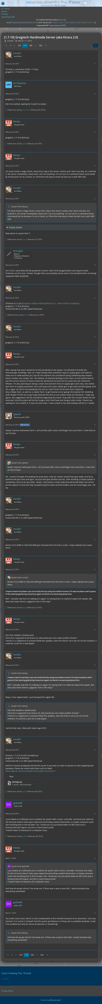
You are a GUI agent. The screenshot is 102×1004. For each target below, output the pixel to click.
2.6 (28, 22)
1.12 (93, 22)
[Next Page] (45, 45)
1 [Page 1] (10, 45)
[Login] (92, 3)
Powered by (51, 1000)
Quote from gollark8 (20, 866)
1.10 (82, 22)
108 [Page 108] (25, 45)
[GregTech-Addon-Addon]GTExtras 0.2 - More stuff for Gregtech (50, 303)
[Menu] (98, 3)
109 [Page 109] (30, 45)
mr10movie (26, 110)
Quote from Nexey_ (19, 206)
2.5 (24, 22)
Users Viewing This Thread (16, 973)
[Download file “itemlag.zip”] (25, 783)
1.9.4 (77, 22)
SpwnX (24, 143)
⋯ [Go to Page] (14, 45)
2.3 (19, 22)
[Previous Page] (6, 45)
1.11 (88, 22)
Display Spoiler (15, 227)
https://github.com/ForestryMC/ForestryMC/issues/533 (29, 771)
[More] (95, 63)
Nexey (24, 607)
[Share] (95, 45)
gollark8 (25, 836)
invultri (24, 239)
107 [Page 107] (19, 45)
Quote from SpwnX (19, 463)
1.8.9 (71, 22)
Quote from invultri (19, 577)
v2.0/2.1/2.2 (11, 22)
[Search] (85, 3)
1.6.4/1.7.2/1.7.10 (59, 22)
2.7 (32, 22)
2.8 (37, 22)
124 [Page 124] (40, 45)
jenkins (61, 19)
